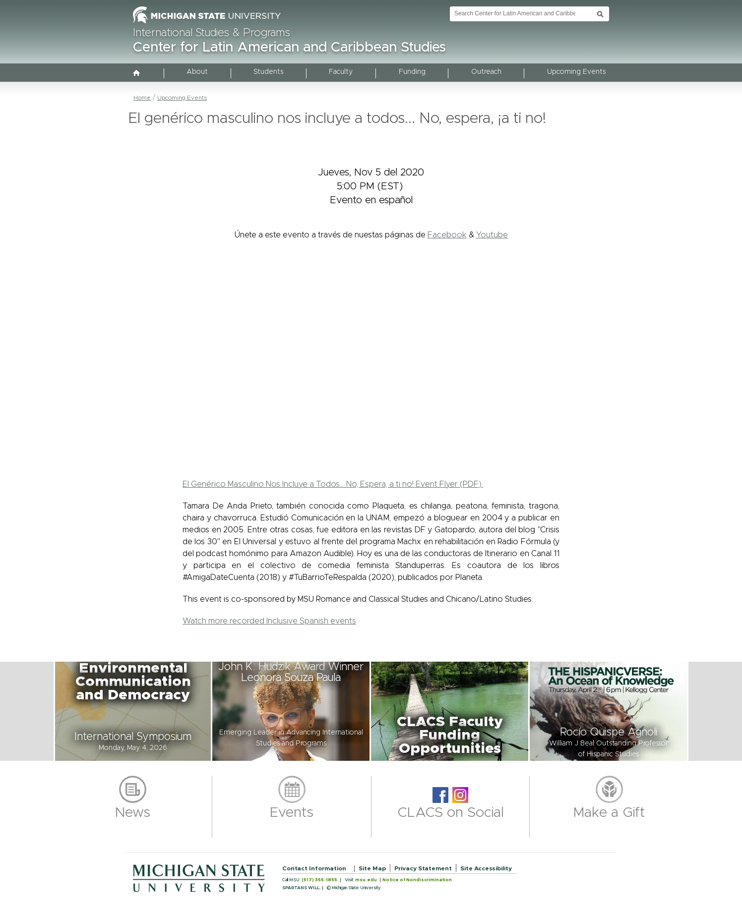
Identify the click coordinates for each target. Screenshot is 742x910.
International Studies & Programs (211, 33)
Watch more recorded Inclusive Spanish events (269, 621)
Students (268, 71)
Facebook (447, 235)
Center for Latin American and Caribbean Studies (289, 48)
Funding (412, 71)
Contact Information (314, 868)
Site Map (372, 868)
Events (291, 813)
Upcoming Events (576, 71)
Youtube (492, 235)
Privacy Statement (423, 868)
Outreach (486, 71)
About (197, 71)
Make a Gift (609, 813)
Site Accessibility (486, 868)
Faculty (341, 71)
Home (142, 98)
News (132, 813)
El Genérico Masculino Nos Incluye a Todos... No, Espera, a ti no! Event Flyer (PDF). (333, 484)
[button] (133, 711)
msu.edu (366, 880)
